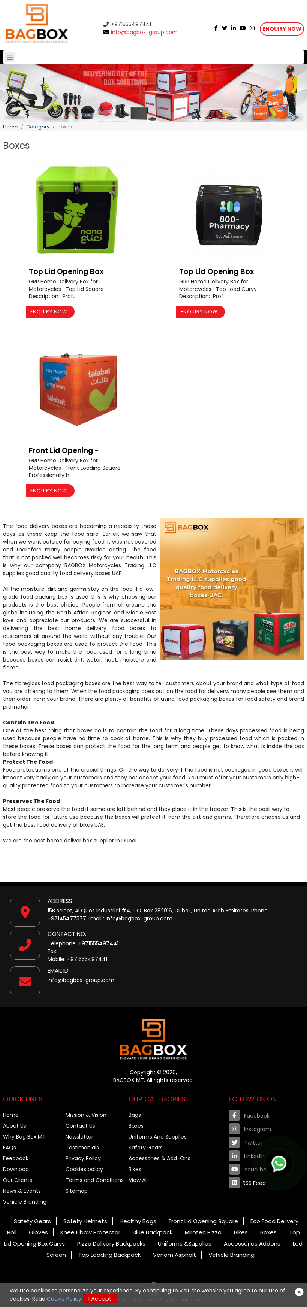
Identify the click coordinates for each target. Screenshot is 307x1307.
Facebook (249, 1115)
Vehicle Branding (24, 1202)
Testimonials (82, 1147)
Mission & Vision (86, 1115)
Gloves (38, 1232)
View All (138, 1180)
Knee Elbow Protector (90, 1232)
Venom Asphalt (174, 1255)
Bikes (135, 1169)
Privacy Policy (83, 1158)
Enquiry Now (281, 29)
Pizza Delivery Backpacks (111, 1243)
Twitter (245, 1142)
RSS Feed (247, 1182)
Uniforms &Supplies (184, 1243)
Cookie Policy (64, 1299)
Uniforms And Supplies (158, 1136)
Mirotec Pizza (203, 1232)
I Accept (100, 1299)
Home (10, 127)
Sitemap (77, 1191)
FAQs (9, 1147)
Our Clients (17, 1180)
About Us (14, 1126)
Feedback (15, 1158)
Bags (135, 1115)
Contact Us (80, 1126)
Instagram (250, 1128)
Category (37, 127)
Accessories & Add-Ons (159, 1158)
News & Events (22, 1191)
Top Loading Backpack (109, 1255)
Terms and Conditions (95, 1180)
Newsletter (79, 1136)
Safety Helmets (85, 1221)
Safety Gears (146, 1147)
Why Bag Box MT (24, 1136)
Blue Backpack (152, 1232)
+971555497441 (127, 24)
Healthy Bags (138, 1221)
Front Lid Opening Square (203, 1221)
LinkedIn (247, 1155)
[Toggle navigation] (10, 57)
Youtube (248, 1169)
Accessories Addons (252, 1243)
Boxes (136, 1126)
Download (16, 1169)
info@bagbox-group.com (140, 32)
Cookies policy (84, 1169)
